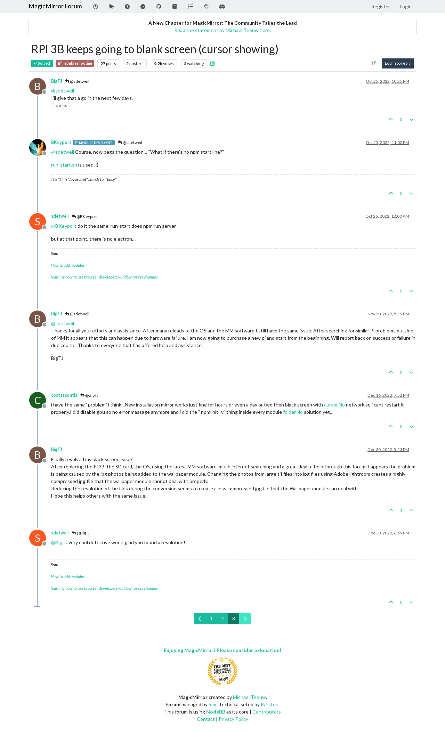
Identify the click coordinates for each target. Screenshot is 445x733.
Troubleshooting (74, 63)
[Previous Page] (200, 618)
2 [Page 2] (222, 618)
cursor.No (334, 405)
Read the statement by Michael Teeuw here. (222, 30)
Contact (206, 719)
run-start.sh (64, 165)
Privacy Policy (233, 719)
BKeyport (61, 142)
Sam (213, 704)
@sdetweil (77, 81)
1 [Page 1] (211, 618)
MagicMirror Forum (55, 6)
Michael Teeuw (249, 697)
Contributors (266, 712)
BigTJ (56, 81)
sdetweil (59, 216)
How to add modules (68, 265)
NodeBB (215, 712)
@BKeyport (85, 216)
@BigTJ (89, 395)
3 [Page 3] (233, 618)
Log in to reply (398, 63)
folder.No (293, 412)
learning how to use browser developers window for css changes (104, 277)
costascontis (64, 395)
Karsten (269, 704)
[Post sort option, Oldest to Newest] (374, 63)
